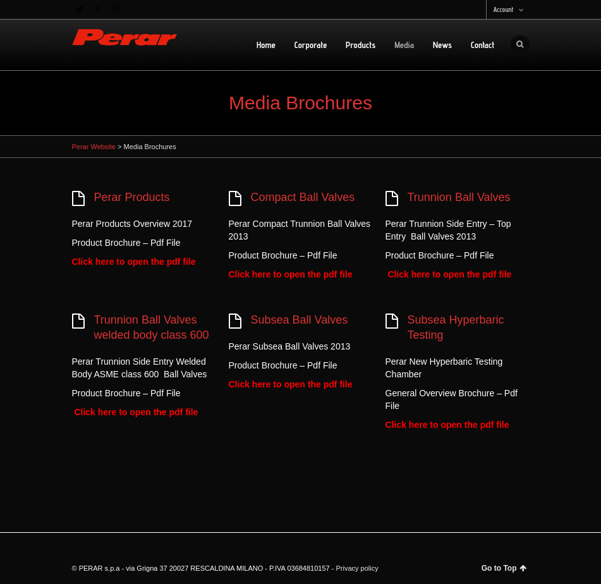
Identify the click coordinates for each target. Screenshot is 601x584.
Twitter (79, 9)
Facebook (98, 9)
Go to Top (504, 568)
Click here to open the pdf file (134, 262)
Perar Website (94, 146)
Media (404, 45)
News (442, 45)
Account (503, 9)
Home (266, 45)
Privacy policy (357, 568)
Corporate (310, 45)
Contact (483, 45)
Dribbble (116, 9)
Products (360, 45)
